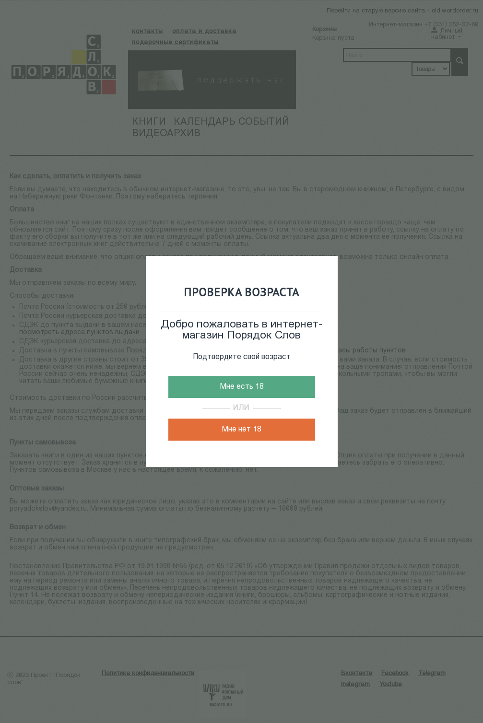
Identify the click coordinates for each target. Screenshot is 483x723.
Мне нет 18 (241, 429)
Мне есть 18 (242, 387)
